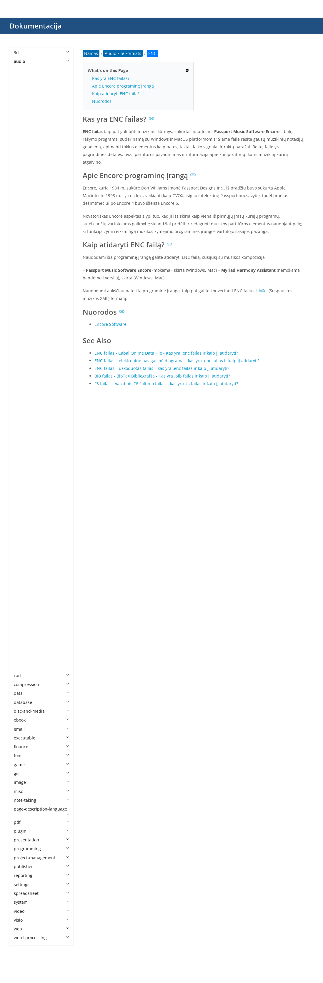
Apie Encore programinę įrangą (123, 86)
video (41, 911)
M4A (24, 301)
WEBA (25, 622)
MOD (25, 364)
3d (41, 52)
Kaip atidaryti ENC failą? (115, 93)
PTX (23, 497)
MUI (24, 417)
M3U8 (25, 293)
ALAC (25, 150)
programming (41, 848)
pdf (41, 822)
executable (41, 738)
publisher (41, 866)
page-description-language (41, 811)
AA (22, 88)
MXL (24, 453)
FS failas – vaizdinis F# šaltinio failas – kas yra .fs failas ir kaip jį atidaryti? (166, 383)
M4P (24, 319)
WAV (24, 613)
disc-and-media (41, 711)
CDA (24, 186)
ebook (41, 720)
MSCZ (25, 399)
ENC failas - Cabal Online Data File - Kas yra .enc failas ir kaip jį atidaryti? (166, 353)
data (41, 693)
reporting (41, 875)
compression (41, 684)
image (41, 782)
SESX (24, 542)
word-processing (41, 937)
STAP (24, 560)
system (41, 902)
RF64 (24, 515)
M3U (24, 284)
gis (41, 773)
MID (24, 337)
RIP (23, 524)
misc (41, 791)
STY (23, 568)
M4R (24, 328)
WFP (24, 631)
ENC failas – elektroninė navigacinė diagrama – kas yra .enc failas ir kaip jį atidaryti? (176, 360)
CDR (24, 195)
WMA (25, 640)
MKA (24, 346)
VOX (24, 595)
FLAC (24, 239)
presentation (41, 840)
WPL (24, 649)
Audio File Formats (38, 70)
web (41, 929)
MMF (24, 355)
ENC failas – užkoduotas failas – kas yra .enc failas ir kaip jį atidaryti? (161, 368)
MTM (25, 408)
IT (21, 275)
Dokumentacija (35, 26)
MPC (24, 390)
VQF (23, 604)
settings (41, 884)
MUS (24, 426)
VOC (24, 586)
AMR (24, 159)
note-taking (41, 800)
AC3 (23, 115)
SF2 (23, 551)
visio (41, 920)
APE (23, 168)
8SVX (24, 79)
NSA (24, 462)
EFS (23, 221)
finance (41, 746)
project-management (41, 857)
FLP (23, 248)
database (41, 702)
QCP (24, 506)
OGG (24, 471)
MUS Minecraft (34, 435)
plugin (41, 831)
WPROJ (26, 657)
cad (41, 675)
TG (22, 578)
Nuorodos (101, 101)
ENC (24, 230)
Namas (91, 53)
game (41, 764)
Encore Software (110, 324)
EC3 (23, 212)
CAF (23, 177)
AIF (23, 132)
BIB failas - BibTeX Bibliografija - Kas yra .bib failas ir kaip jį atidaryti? (162, 376)
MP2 (24, 373)
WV (23, 666)
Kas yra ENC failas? (110, 78)
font (41, 755)
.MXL (262, 290)
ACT (23, 123)
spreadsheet (41, 893)
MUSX (25, 444)
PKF (23, 489)
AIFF (24, 141)
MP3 (24, 382)
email (41, 729)
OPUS (25, 479)
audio (41, 61)
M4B (24, 310)
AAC (24, 97)
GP (22, 257)
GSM (24, 266)
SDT (23, 533)
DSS (23, 204)
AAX (23, 106)
